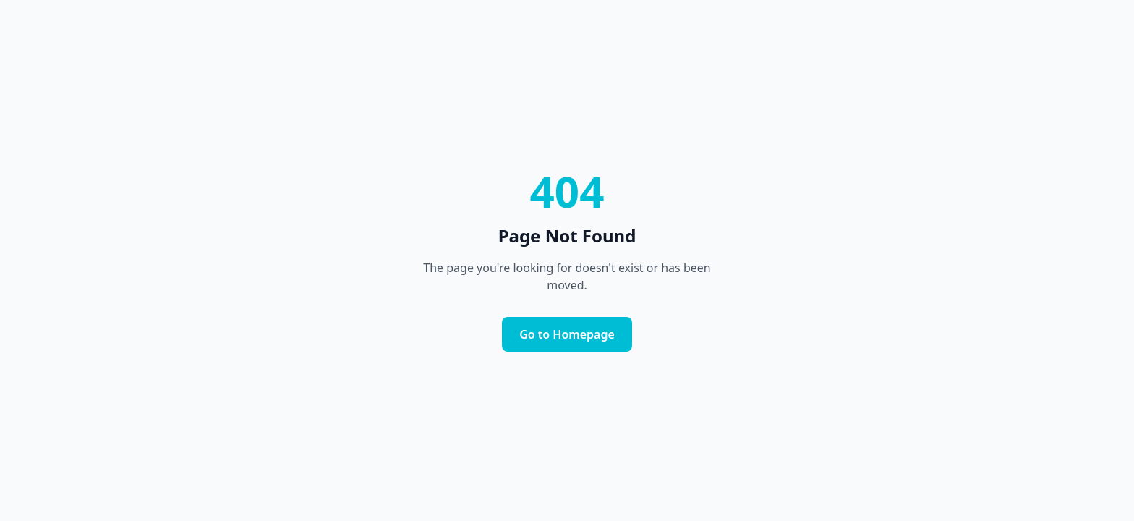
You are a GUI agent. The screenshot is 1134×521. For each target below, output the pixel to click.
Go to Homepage (567, 334)
